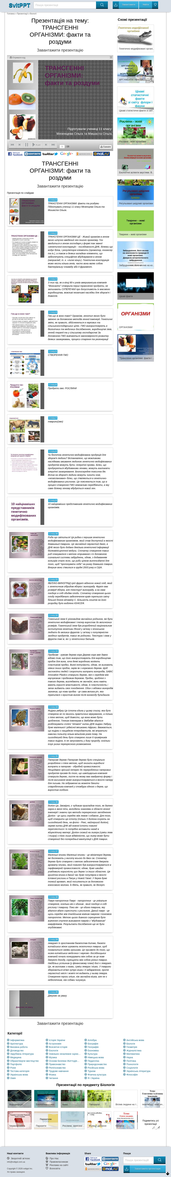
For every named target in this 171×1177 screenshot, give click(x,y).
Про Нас (54, 1158)
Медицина (15, 1057)
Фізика (52, 1074)
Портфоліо (16, 1064)
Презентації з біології (27, 14)
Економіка (93, 1050)
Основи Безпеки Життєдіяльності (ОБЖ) (65, 1061)
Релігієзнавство (57, 1067)
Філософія (132, 1074)
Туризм (91, 1071)
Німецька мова (96, 1057)
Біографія (93, 1043)
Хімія (13, 1078)
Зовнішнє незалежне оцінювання (65, 1054)
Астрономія (55, 1043)
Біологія (130, 1043)
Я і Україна (93, 1078)
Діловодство (17, 1050)
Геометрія (131, 1047)
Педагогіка (93, 1061)
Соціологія (132, 1067)
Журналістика (133, 1050)
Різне (13, 1067)
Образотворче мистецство (24, 1061)
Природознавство (97, 1064)
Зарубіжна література (22, 1054)
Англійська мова (135, 1040)
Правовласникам (59, 1161)
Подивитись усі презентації (150, 1125)
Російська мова (96, 1067)
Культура (92, 1054)
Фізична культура (97, 1074)
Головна (11, 14)
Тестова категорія (19, 1071)
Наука (129, 1057)
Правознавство (57, 1064)
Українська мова (19, 1074)
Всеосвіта (55, 1168)
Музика (53, 1057)
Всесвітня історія (58, 1047)
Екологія (53, 1050)
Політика (131, 1061)
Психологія (132, 1064)
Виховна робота (19, 1047)
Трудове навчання (58, 1071)
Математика (133, 1054)
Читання (53, 1078)
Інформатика (17, 1040)
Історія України (57, 1040)
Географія (93, 1047)
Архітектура (16, 1043)
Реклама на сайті (59, 1165)
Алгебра (92, 1040)
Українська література (138, 1071)
